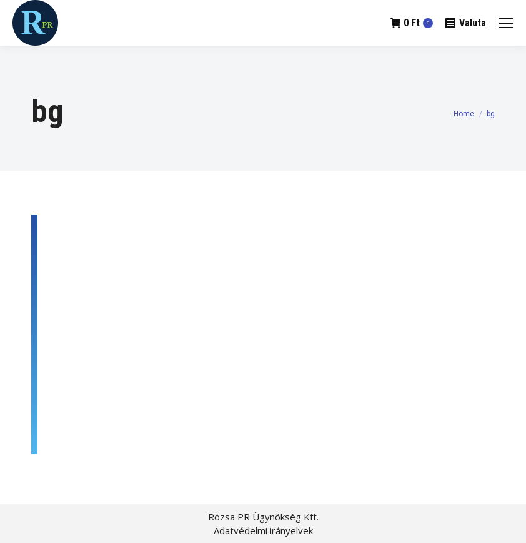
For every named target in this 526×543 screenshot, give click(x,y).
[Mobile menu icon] (506, 23)
